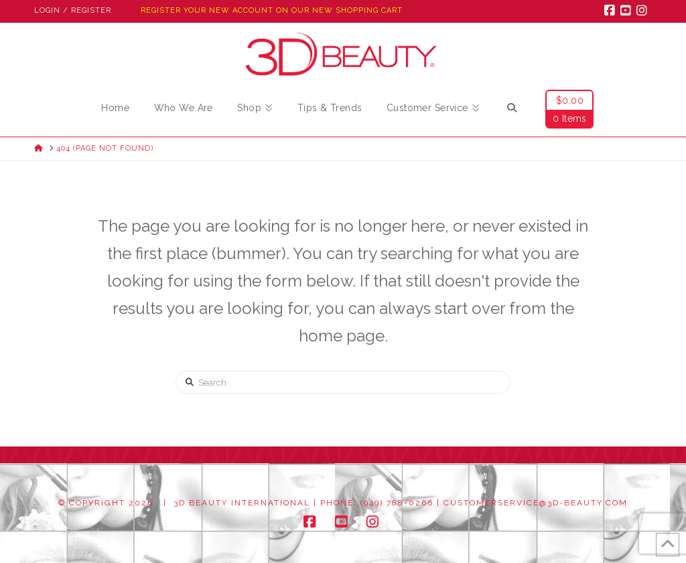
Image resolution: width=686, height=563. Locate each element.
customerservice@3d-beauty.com (535, 502)
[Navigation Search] (512, 110)
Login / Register (72, 10)
